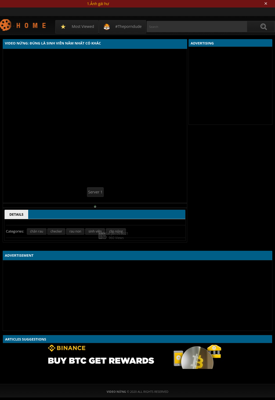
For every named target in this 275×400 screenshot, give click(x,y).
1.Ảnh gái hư (98, 3)
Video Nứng (23, 25)
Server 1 (95, 192)
